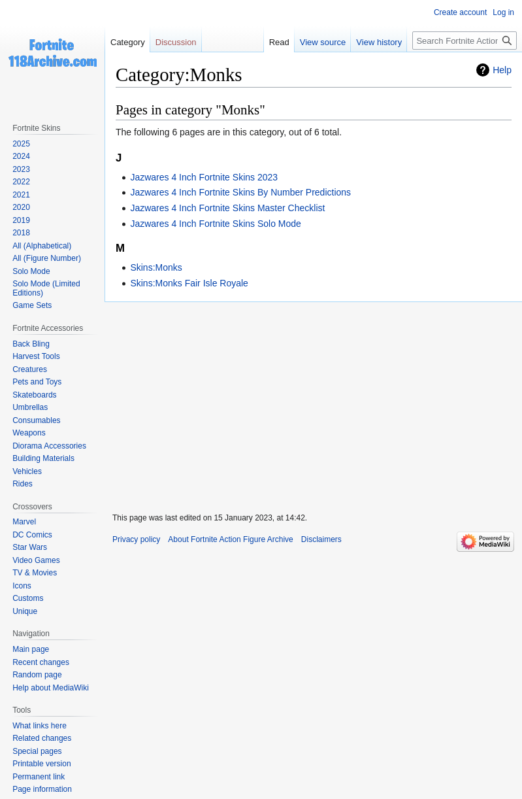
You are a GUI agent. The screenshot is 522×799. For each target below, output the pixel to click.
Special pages (36, 751)
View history (379, 42)
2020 (21, 207)
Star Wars (29, 547)
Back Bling (31, 343)
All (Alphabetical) (41, 245)
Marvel (24, 521)
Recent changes (40, 662)
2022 (21, 181)
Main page (30, 649)
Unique (24, 611)
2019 (21, 220)
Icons (21, 585)
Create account (460, 12)
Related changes (41, 738)
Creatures (29, 369)
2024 (21, 156)
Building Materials (43, 458)
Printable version (41, 763)
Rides (22, 483)
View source (323, 42)
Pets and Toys (36, 381)
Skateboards (34, 395)
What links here (39, 725)
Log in (503, 12)
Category (127, 42)
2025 (21, 143)
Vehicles (27, 471)
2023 (21, 169)
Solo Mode (31, 271)
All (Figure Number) (46, 258)
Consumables (36, 420)
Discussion (176, 42)
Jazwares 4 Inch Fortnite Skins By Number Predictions (240, 192)
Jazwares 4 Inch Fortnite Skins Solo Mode (215, 223)
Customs (27, 598)
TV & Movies (34, 572)
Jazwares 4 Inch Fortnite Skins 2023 (204, 177)
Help (502, 70)
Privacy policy (136, 539)
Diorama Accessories (49, 445)
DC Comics (32, 534)
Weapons (28, 432)
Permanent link (38, 776)
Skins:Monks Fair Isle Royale (189, 283)
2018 (21, 232)
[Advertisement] (313, 401)
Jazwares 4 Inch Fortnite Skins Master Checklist (227, 208)
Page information (42, 789)
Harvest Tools (35, 356)
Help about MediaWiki (50, 687)
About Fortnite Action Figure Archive (230, 539)
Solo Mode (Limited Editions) (46, 288)
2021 (21, 194)
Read (279, 42)
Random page (36, 674)
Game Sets (32, 305)
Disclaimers (321, 539)
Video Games (36, 560)
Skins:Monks (156, 267)
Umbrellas (30, 407)
